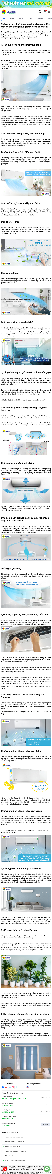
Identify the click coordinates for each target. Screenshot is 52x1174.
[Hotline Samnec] (4, 1169)
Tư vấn (29, 18)
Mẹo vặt (20, 18)
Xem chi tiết (45, 1124)
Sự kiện (11, 18)
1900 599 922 (7, 1105)
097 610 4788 (20, 1099)
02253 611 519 (7, 1119)
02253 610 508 (8, 1112)
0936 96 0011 (7, 1099)
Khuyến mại (39, 18)
